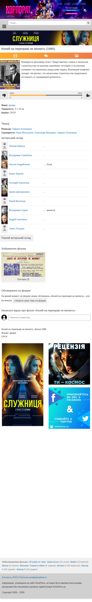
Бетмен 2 (61, 565)
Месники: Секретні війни (32, 565)
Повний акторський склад (16, 238)
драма (12, 105)
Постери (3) (23, 279)
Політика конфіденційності (33, 577)
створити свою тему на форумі (30, 300)
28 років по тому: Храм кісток (44, 562)
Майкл (73, 562)
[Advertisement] (22, 512)
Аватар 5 (21, 569)
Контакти (6, 577)
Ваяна (5, 565)
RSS (15, 577)
